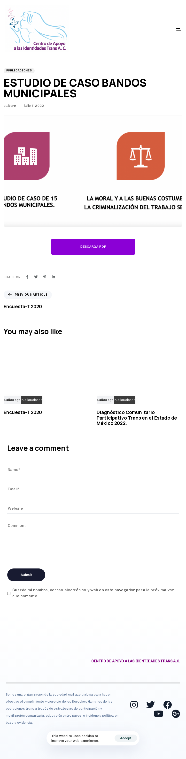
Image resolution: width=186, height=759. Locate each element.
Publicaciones (19, 70)
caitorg (10, 106)
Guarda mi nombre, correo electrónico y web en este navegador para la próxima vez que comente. (93, 593)
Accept (126, 738)
